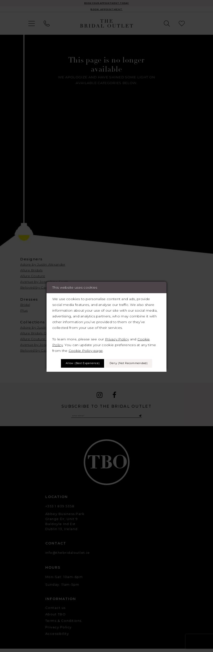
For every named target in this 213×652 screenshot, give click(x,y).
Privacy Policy (117, 331)
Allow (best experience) (106, 356)
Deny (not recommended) (106, 370)
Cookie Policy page (86, 342)
